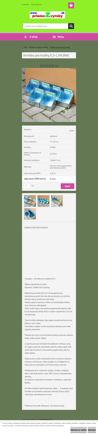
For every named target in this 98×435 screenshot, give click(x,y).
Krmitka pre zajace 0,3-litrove (60, 47)
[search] (71, 26)
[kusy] (27, 185)
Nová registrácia (36, 4)
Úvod (25, 47)
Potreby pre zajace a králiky (38, 47)
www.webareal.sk (46, 419)
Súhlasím (92, 429)
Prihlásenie (25, 4)
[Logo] (47, 14)
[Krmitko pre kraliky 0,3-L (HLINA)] (49, 69)
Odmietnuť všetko (78, 429)
